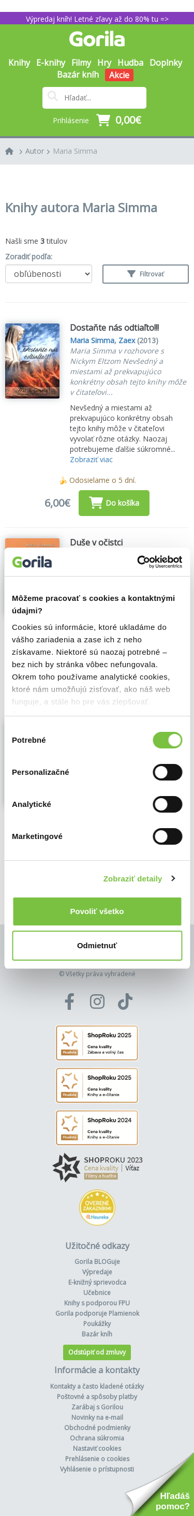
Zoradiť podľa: (28, 256)
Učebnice (97, 1292)
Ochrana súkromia (97, 1438)
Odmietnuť (97, 945)
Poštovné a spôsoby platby (97, 1396)
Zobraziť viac (91, 459)
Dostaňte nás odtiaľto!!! (114, 327)
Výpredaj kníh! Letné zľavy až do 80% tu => (97, 19)
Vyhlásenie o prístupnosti (97, 1469)
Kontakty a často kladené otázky (97, 1386)
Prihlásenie (71, 120)
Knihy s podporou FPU (97, 1303)
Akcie (119, 75)
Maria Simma (75, 151)
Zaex (126, 340)
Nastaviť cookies (97, 1448)
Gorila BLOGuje (97, 1261)
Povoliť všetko (97, 911)
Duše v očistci (96, 542)
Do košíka (114, 502)
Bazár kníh (78, 74)
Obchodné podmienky (97, 1427)
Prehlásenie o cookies (97, 1458)
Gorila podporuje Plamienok (97, 1313)
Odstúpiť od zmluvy (97, 1352)
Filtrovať (145, 274)
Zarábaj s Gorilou (97, 1407)
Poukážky (97, 1323)
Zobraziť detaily (132, 878)
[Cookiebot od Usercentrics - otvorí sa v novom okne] (138, 562)
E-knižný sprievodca (97, 1282)
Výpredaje (97, 1272)
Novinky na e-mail (97, 1417)
